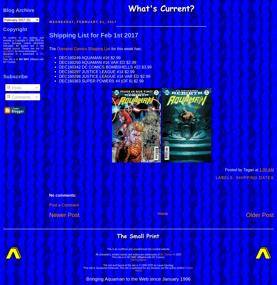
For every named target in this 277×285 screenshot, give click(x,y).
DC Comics (166, 254)
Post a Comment (64, 205)
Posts (14, 88)
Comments (18, 97)
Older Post (260, 215)
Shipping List (99, 49)
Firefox (189, 268)
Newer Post (64, 215)
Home (163, 214)
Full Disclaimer (139, 260)
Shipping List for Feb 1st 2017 (93, 35)
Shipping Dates (255, 178)
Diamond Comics (72, 49)
